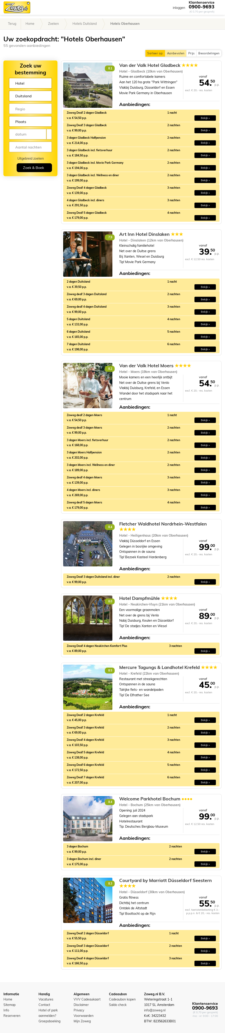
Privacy (79, 1010)
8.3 (110, 883)
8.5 (110, 670)
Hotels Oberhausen (125, 24)
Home (30, 24)
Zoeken (53, 24)
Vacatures (46, 999)
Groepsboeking (49, 1021)
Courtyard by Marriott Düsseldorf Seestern (165, 883)
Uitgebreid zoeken (30, 158)
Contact (44, 1005)
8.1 (110, 68)
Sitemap (9, 1005)
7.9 (110, 237)
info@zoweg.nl (155, 1010)
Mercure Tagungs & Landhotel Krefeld (168, 667)
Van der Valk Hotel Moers (155, 365)
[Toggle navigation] (218, 7)
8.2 (110, 368)
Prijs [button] (191, 53)
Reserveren (11, 1016)
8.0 (110, 601)
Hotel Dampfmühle (148, 598)
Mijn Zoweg (82, 1021)
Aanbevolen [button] (175, 53)
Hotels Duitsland (84, 24)
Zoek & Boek (33, 167)
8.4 (110, 527)
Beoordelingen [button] (209, 53)
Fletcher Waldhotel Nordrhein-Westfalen (163, 526)
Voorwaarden (83, 1016)
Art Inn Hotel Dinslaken (151, 234)
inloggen (179, 8)
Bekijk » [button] (205, 118)
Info (6, 1010)
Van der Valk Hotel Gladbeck (158, 65)
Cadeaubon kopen (122, 999)
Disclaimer (81, 1005)
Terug (12, 24)
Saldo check (118, 1005)
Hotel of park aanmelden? (48, 1013)
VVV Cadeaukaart (87, 999)
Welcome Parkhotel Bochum (155, 799)
